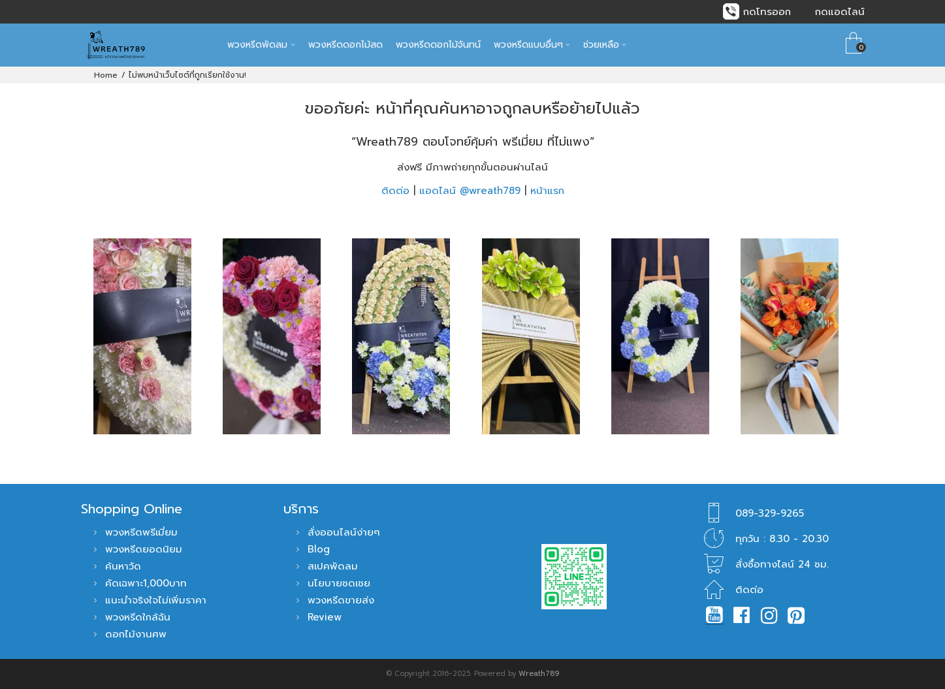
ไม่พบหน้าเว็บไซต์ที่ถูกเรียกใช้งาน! (187, 75)
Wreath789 (539, 673)
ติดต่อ (395, 191)
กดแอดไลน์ (840, 12)
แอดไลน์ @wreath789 (470, 191)
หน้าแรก (547, 191)
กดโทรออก (767, 12)
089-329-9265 (769, 513)
